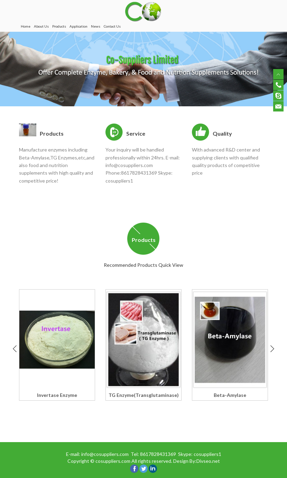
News (95, 26)
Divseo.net (208, 461)
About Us (41, 26)
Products (59, 26)
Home (25, 26)
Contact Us (112, 26)
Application (78, 26)
